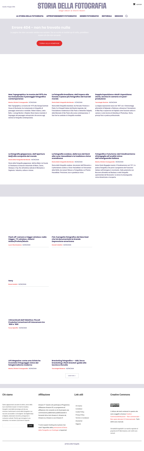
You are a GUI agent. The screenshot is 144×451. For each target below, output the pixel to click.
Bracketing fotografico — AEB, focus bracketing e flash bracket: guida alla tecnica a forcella (69, 363)
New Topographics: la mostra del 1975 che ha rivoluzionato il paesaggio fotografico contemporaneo (27, 97)
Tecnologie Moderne (58, 369)
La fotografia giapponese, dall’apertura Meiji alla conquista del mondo (26, 156)
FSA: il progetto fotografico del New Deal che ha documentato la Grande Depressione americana (70, 240)
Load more (72, 376)
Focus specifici (13, 329)
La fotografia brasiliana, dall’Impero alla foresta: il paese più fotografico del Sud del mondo (71, 97)
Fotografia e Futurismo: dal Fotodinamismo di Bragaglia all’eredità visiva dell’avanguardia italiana (115, 157)
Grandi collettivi (57, 246)
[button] (126, 16)
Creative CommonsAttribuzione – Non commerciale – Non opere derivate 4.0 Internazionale (125, 417)
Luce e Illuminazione (15, 246)
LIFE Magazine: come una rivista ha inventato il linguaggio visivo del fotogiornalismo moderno (24, 363)
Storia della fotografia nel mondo (63, 103)
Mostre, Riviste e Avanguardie (18, 103)
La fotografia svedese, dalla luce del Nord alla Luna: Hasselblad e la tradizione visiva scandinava (71, 157)
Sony (10, 281)
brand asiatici (13, 285)
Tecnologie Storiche (101, 103)
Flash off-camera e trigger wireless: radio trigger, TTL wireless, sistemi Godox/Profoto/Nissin (27, 240)
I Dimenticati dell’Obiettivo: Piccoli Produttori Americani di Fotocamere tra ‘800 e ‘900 (26, 323)
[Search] (30, 426)
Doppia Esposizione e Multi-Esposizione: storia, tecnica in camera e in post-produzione (113, 97)
